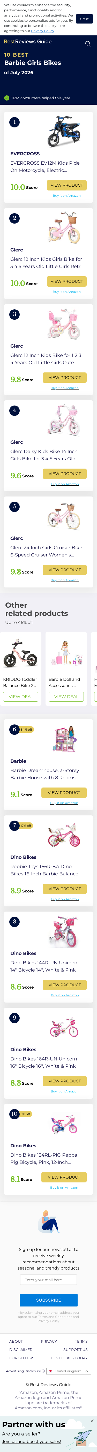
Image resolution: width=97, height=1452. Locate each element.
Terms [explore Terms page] (81, 1341)
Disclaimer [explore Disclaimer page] (20, 1349)
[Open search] (88, 44)
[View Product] (48, 157)
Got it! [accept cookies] (84, 19)
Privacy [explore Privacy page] (49, 1341)
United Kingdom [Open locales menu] (68, 1371)
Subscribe (48, 1300)
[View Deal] (20, 669)
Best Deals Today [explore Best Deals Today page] (69, 1358)
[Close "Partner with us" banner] (92, 1421)
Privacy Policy (42, 31)
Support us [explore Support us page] (75, 1349)
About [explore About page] (16, 1341)
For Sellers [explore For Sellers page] (21, 1358)
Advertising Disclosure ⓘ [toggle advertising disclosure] (25, 1371)
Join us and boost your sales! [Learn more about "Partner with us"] (31, 1441)
